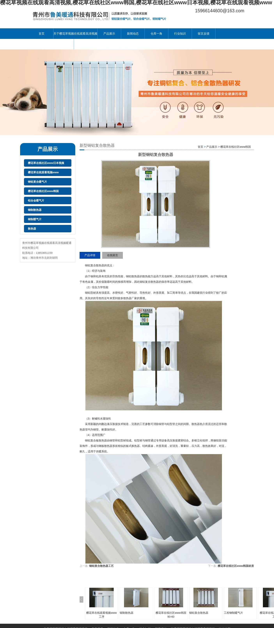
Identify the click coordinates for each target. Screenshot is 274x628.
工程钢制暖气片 (233, 612)
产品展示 (109, 33)
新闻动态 (133, 33)
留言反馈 (203, 33)
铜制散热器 (35, 209)
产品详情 (89, 255)
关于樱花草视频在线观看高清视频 (75, 33)
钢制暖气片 (35, 219)
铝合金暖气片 (36, 200)
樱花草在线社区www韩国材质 (236, 565)
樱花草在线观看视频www (43, 172)
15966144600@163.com (219, 10)
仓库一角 (156, 33)
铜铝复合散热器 (198, 612)
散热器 (32, 228)
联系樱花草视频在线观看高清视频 (52, 44)
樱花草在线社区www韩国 (43, 191)
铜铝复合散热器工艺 (101, 565)
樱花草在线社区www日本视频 (46, 163)
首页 (41, 33)
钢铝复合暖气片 (37, 181)
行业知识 (180, 33)
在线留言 (112, 255)
